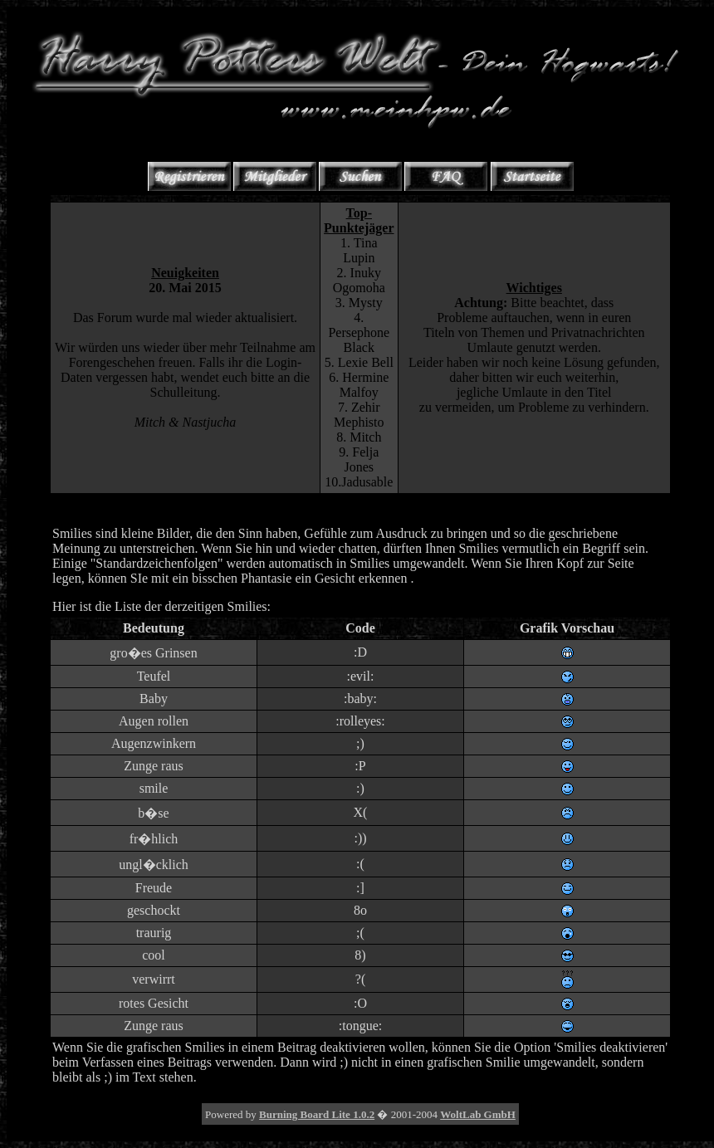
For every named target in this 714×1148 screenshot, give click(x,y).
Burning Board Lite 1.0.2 (316, 1114)
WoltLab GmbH (478, 1114)
